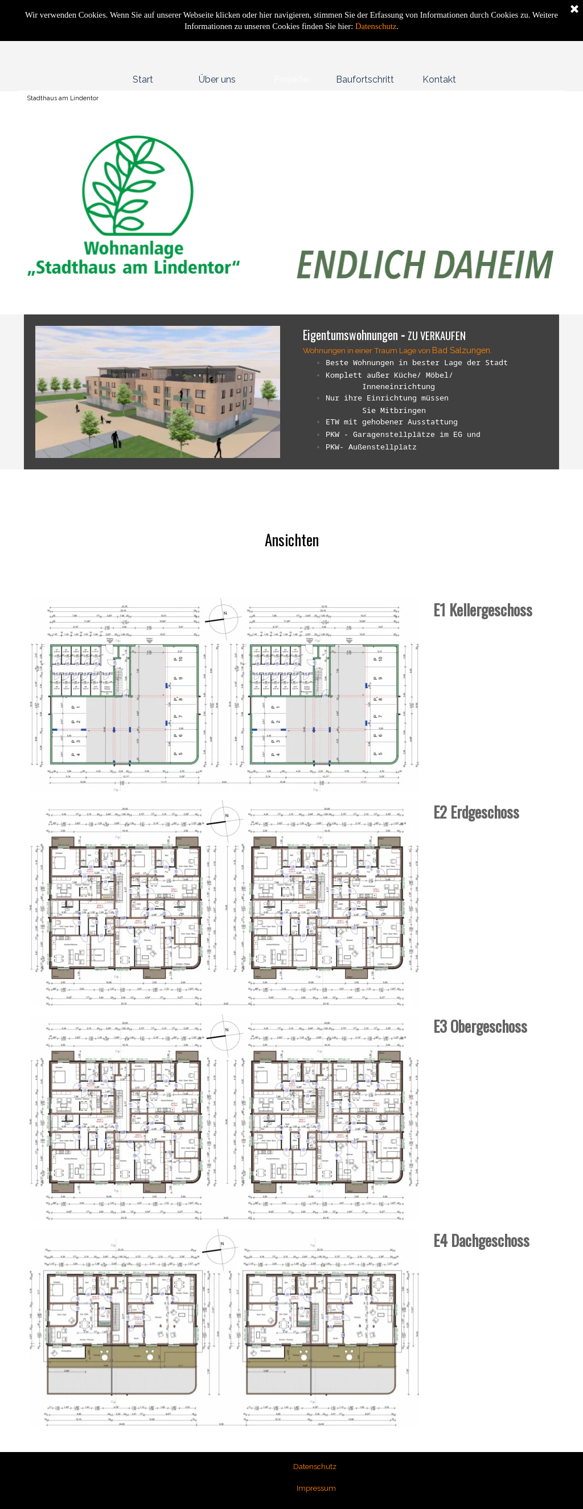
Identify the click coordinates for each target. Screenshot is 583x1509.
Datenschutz (374, 26)
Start (143, 79)
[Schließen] (574, 10)
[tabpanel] (157, 223)
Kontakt (439, 79)
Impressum (316, 1487)
